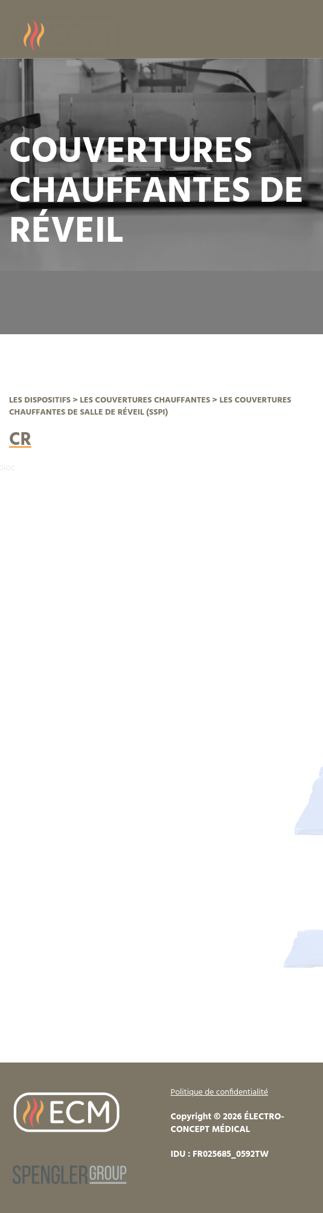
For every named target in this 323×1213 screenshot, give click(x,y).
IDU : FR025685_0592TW (220, 1154)
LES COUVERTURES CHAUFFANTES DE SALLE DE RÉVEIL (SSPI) (150, 406)
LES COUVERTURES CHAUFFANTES (145, 400)
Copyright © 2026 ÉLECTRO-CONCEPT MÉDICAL (227, 1123)
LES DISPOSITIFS (40, 400)
